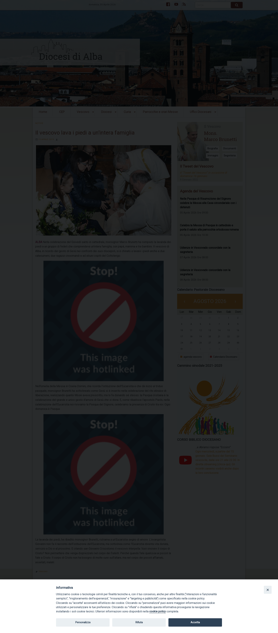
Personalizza (82, 622)
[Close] (268, 590)
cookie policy (157, 611)
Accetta (195, 622)
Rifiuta (139, 622)
